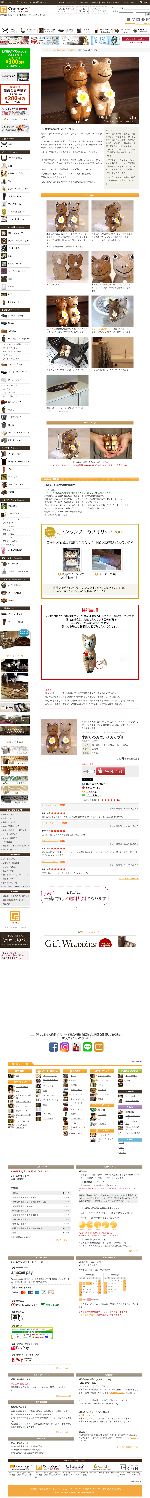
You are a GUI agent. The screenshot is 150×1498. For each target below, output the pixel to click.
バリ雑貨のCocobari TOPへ (91, 1489)
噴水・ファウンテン (23, 1101)
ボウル (128, 1085)
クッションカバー (104, 1076)
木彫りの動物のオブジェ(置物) (64, 50)
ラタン (121, 1148)
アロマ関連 (102, 1115)
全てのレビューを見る (129, 878)
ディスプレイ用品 (132, 1101)
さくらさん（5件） (50, 805)
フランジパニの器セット (102, 329)
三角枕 (100, 1099)
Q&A (126, 2)
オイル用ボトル (131, 1076)
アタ (121, 1145)
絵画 (45, 1091)
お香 (99, 1119)
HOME (61, 2)
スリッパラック (76, 1109)
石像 (17, 1091)
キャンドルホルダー (23, 1121)
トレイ (73, 1076)
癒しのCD (101, 1110)
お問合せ (134, 2)
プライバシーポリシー (61, 1489)
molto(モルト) (103, 1124)
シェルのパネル (49, 1095)
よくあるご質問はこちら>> (127, 1447)
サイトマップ (75, 1489)
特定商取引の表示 (45, 1489)
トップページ (46, 50)
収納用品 (74, 1085)
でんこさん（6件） (50, 861)
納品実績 (95, 2)
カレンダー (109, 1305)
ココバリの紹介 (82, 2)
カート (143, 2)
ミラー (45, 1109)
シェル (121, 1143)
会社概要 (70, 2)
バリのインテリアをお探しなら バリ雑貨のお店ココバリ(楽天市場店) (48, 1475)
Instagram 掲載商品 (133, 1133)
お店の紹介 (33, 1489)
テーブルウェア (76, 1094)
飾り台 (73, 1080)
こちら (133, 1438)
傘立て (73, 1114)
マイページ (117, 2)
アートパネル (48, 1086)
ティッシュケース (77, 1099)
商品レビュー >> (142, 23)
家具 (17, 1076)
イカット (101, 1085)
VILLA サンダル (76, 1133)
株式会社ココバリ (109, 1489)
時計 (45, 1104)
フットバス (130, 1080)
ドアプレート (48, 1118)
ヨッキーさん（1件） (51, 823)
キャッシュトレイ (132, 1096)
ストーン (122, 1153)
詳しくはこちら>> (63, 1240)
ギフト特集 (130, 1112)
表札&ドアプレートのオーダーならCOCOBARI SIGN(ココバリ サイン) (128, 1475)
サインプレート (49, 1114)
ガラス (121, 1150)
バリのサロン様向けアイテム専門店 (102, 1473)
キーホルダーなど (104, 1135)
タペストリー (103, 1080)
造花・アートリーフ (23, 1106)
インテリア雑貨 (22, 1087)
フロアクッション (104, 1094)
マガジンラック (76, 1118)
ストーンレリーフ (50, 1076)
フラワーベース (22, 1111)
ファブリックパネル (50, 1100)
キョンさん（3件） (50, 841)
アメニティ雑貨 (76, 1090)
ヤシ (121, 1155)
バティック (102, 1090)
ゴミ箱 (73, 1123)
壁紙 (119, 1489)
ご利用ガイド (105, 2)
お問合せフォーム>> (87, 1415)
